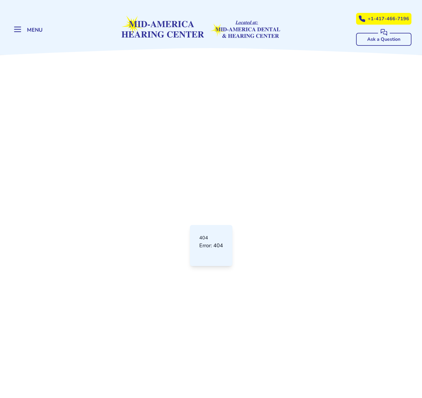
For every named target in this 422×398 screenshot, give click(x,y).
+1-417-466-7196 (383, 18)
